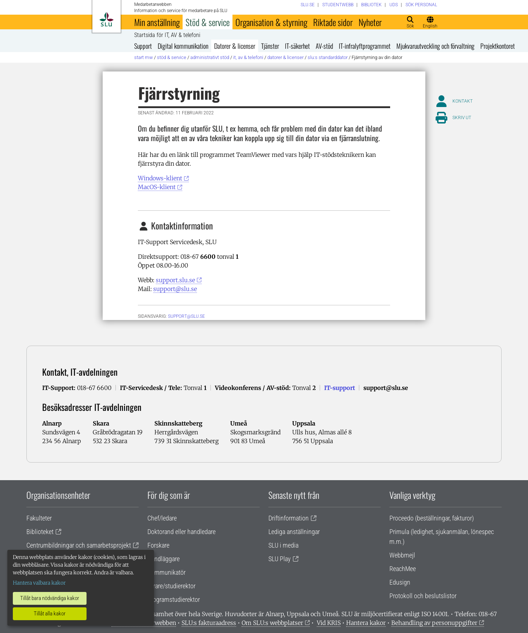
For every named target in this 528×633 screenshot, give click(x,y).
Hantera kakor (366, 622)
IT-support (339, 387)
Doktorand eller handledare (181, 532)
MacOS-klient (157, 187)
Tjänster (270, 46)
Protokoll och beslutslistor (422, 596)
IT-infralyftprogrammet (364, 46)
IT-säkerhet (297, 46)
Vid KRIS (329, 622)
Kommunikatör (166, 572)
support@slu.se (175, 288)
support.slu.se (175, 280)
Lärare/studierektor (171, 586)
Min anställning (157, 22)
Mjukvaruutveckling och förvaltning (435, 46)
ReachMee (402, 569)
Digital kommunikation (183, 46)
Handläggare (163, 559)
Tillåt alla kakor (50, 613)
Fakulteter (39, 518)
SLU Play (279, 559)
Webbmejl (402, 555)
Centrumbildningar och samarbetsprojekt (78, 545)
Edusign (399, 582)
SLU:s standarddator (328, 57)
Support (143, 46)
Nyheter (370, 22)
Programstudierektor (173, 599)
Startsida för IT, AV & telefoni (167, 35)
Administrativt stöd (209, 57)
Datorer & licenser (234, 46)
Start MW (143, 57)
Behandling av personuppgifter (434, 622)
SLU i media (283, 545)
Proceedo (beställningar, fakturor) (431, 518)
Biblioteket (40, 532)
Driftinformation (288, 518)
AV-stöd (324, 46)
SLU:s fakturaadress (209, 622)
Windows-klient (160, 178)
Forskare (158, 545)
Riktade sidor (333, 22)
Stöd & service (208, 22)
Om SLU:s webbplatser (272, 622)
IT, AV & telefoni (248, 57)
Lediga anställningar (294, 532)
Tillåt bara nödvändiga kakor (49, 598)
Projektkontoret (497, 46)
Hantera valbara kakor (39, 582)
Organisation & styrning (271, 22)
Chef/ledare (162, 518)
